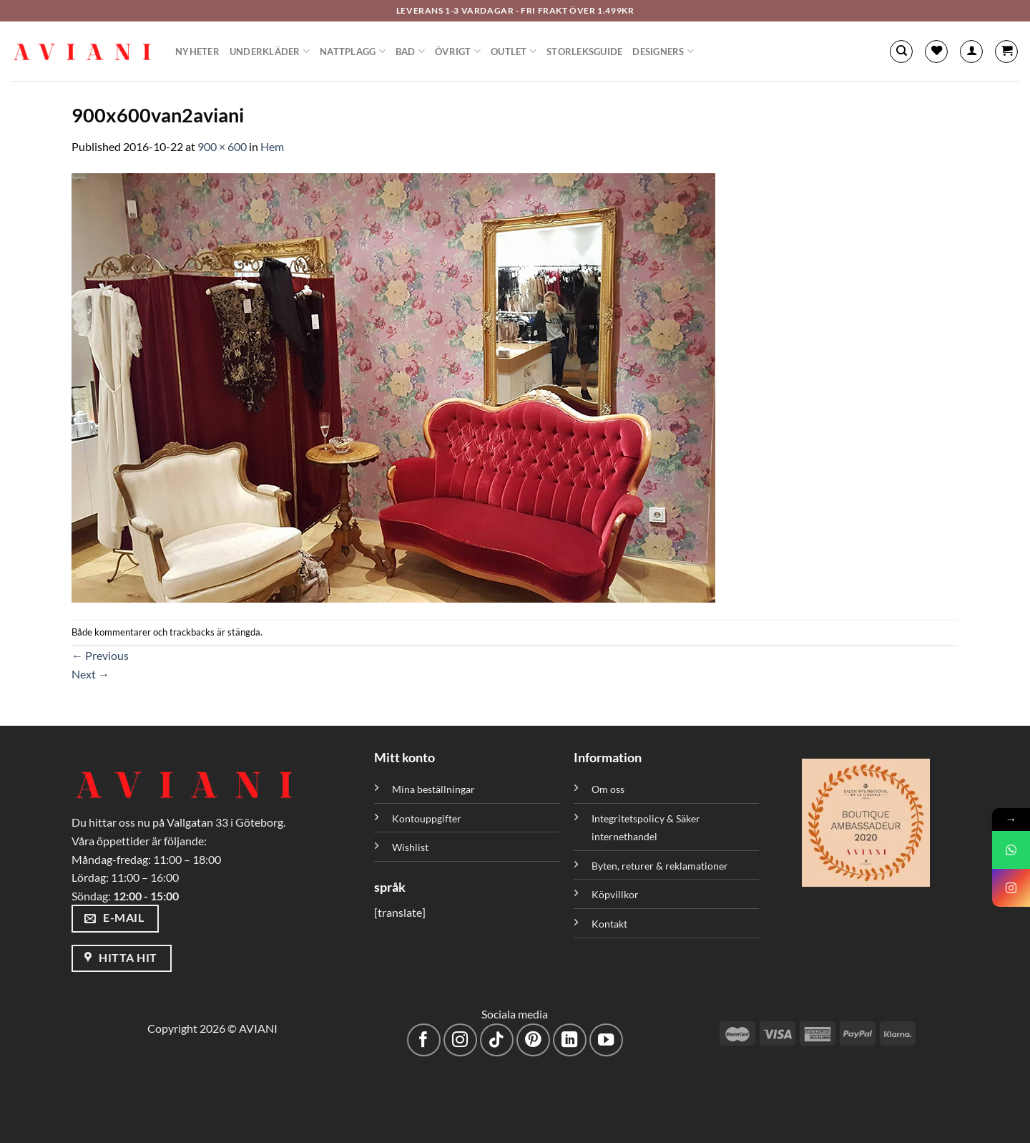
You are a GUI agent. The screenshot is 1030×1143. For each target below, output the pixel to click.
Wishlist (410, 847)
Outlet (513, 51)
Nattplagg (353, 51)
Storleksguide (584, 51)
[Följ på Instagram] (460, 1040)
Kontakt (609, 924)
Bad (410, 51)
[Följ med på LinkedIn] (570, 1040)
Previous (100, 655)
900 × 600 (222, 146)
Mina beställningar (434, 789)
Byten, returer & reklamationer (660, 866)
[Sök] (901, 51)
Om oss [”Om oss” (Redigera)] (608, 789)
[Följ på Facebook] (424, 1040)
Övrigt (458, 51)
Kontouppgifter (426, 818)
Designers (663, 51)
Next (90, 674)
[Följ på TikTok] (497, 1040)
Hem (272, 146)
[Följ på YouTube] (606, 1040)
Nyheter (197, 51)
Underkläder (270, 51)
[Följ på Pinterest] (533, 1040)
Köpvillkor (615, 894)
